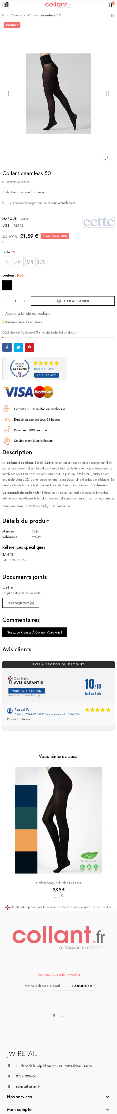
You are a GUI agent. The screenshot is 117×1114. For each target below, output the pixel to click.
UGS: (6, 225)
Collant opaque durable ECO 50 (58, 883)
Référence (9, 537)
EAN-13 (8, 554)
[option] (58, 93)
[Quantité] (15, 301)
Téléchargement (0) (20, 602)
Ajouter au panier (73, 301)
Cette (24, 218)
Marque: (10, 218)
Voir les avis (47, 375)
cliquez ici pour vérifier (96, 907)
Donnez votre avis (15, 182)
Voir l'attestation (26, 691)
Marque (8, 531)
